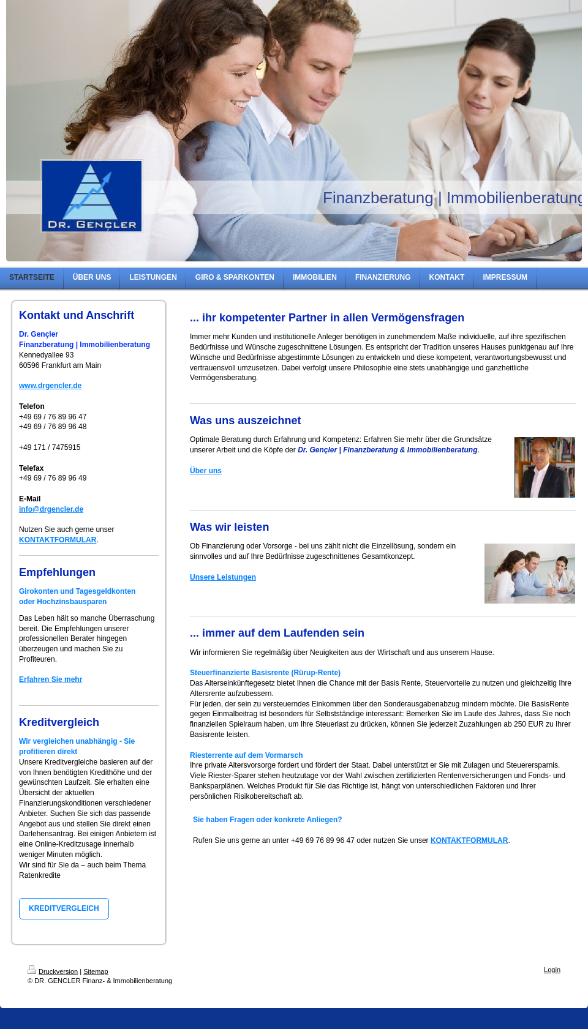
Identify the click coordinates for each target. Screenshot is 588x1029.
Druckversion (53, 971)
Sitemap (95, 971)
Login (552, 969)
